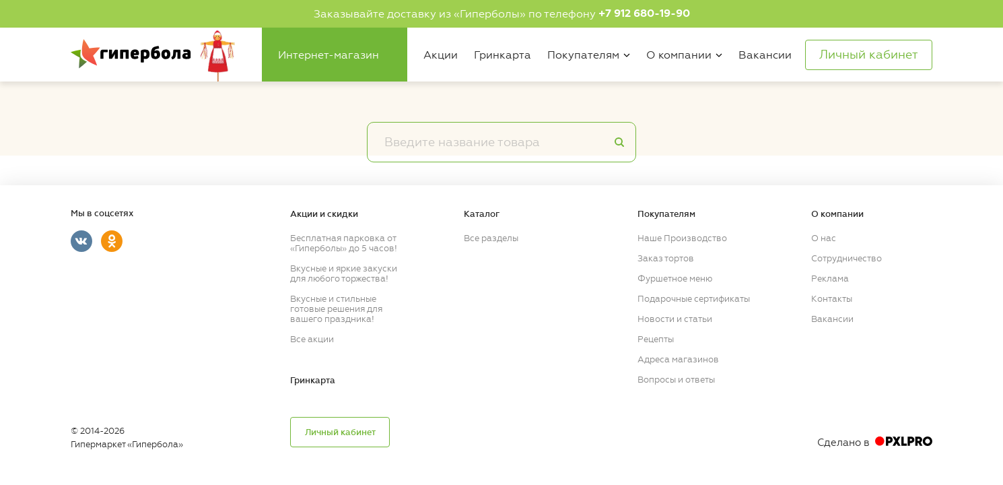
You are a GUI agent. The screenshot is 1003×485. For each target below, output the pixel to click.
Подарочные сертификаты (693, 299)
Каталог (481, 214)
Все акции (312, 339)
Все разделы (491, 238)
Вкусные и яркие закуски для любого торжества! (343, 273)
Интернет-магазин (328, 54)
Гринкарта (502, 54)
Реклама (830, 278)
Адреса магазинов (678, 359)
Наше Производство (682, 238)
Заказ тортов (665, 258)
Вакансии (765, 54)
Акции (440, 54)
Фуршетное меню (674, 278)
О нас (823, 238)
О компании (679, 54)
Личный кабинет (340, 432)
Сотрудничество (846, 258)
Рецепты (655, 339)
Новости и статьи (674, 319)
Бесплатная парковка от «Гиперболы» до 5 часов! (343, 243)
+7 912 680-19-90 (644, 13)
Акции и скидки (324, 214)
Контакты (831, 299)
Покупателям (583, 54)
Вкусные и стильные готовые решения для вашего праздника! (336, 309)
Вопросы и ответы (676, 380)
